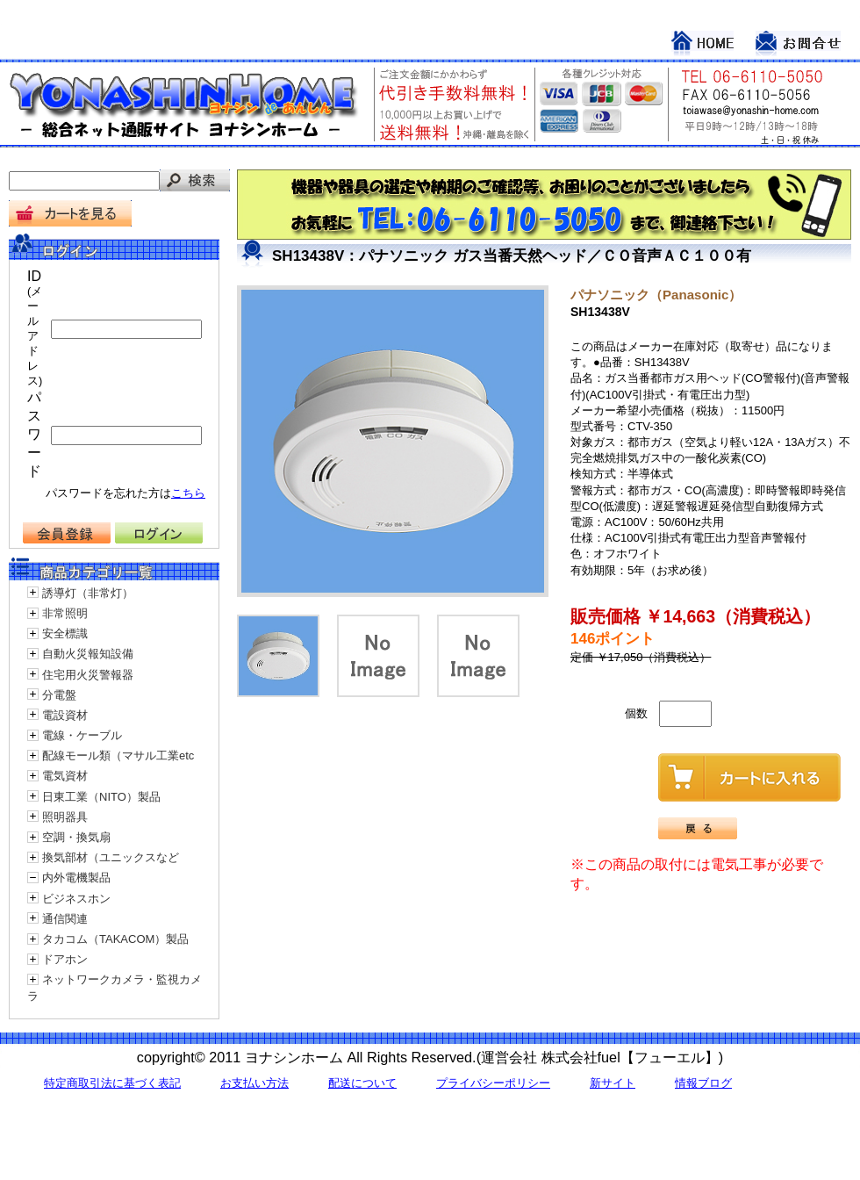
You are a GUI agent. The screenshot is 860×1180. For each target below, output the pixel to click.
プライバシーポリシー (493, 1083)
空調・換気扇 (76, 837)
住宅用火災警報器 (87, 674)
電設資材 (65, 715)
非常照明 (65, 613)
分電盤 (59, 695)
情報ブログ (703, 1083)
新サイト (612, 1083)
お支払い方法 (254, 1083)
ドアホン (65, 959)
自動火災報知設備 (87, 653)
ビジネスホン (76, 898)
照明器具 (65, 817)
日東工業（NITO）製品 (101, 796)
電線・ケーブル (82, 735)
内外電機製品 (76, 877)
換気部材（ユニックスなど (110, 857)
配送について (362, 1083)
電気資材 (65, 775)
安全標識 (65, 633)
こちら (188, 493)
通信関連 (65, 918)
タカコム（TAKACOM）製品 (115, 939)
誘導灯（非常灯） (87, 593)
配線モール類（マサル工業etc (118, 755)
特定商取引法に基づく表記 (112, 1083)
